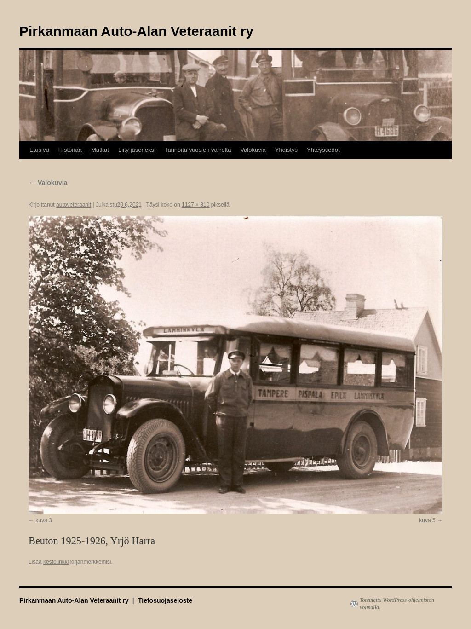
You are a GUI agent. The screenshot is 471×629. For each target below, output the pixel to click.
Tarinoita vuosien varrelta (198, 149)
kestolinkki (56, 562)
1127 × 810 (195, 205)
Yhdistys (286, 149)
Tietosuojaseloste (165, 600)
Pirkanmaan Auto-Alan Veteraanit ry (136, 31)
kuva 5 (427, 520)
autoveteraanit (73, 205)
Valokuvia (252, 149)
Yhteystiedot (323, 149)
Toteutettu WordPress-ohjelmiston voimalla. (397, 604)
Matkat (100, 149)
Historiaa (70, 149)
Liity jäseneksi (136, 149)
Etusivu (39, 149)
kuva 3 (43, 520)
